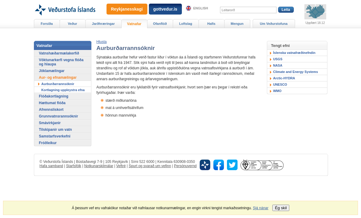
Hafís (211, 23)
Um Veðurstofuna (273, 23)
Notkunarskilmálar (98, 166)
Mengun (237, 23)
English (200, 8)
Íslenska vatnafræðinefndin (294, 52)
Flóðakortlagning (53, 96)
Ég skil (281, 208)
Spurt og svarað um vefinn (150, 166)
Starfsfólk (73, 166)
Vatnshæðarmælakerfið (59, 53)
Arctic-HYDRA (284, 78)
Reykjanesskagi (127, 9)
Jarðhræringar (103, 23)
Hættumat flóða (52, 103)
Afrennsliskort (51, 109)
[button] (102, 42)
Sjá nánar (260, 208)
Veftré (121, 166)
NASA (278, 65)
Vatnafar (134, 24)
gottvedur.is (165, 9)
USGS (278, 59)
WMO (277, 91)
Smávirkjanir (50, 123)
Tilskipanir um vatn (55, 129)
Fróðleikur (48, 143)
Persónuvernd (185, 166)
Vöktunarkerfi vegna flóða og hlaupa (61, 62)
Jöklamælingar (52, 71)
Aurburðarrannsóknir (57, 84)
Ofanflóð (160, 23)
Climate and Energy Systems (295, 72)
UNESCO (280, 84)
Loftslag (185, 23)
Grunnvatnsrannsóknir (58, 116)
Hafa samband (51, 166)
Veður (72, 23)
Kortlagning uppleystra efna (63, 90)
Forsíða (47, 23)
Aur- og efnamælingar (58, 77)
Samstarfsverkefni (55, 136)
